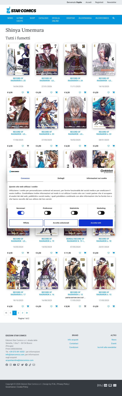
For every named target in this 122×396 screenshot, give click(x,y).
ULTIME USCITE (20, 19)
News (114, 340)
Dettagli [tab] (61, 178)
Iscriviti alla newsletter (106, 347)
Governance (11, 387)
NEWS (10, 18)
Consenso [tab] (25, 178)
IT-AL (54, 384)
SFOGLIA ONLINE (56, 19)
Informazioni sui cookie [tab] (97, 178)
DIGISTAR (70, 18)
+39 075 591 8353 (16, 352)
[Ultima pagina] (26, 313)
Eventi (113, 343)
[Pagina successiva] (22, 313)
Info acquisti (73, 340)
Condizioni (73, 347)
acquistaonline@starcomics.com (19, 360)
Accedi (89, 2)
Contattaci (73, 343)
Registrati (99, 2)
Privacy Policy (63, 384)
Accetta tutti (96, 223)
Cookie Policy (22, 387)
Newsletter (111, 2)
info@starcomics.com (15, 354)
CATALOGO (43, 18)
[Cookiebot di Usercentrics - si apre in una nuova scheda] (102, 171)
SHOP (32, 18)
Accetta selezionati (61, 223)
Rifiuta (26, 223)
